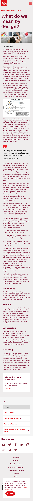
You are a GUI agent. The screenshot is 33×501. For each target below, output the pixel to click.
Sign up (8, 388)
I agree (10, 493)
